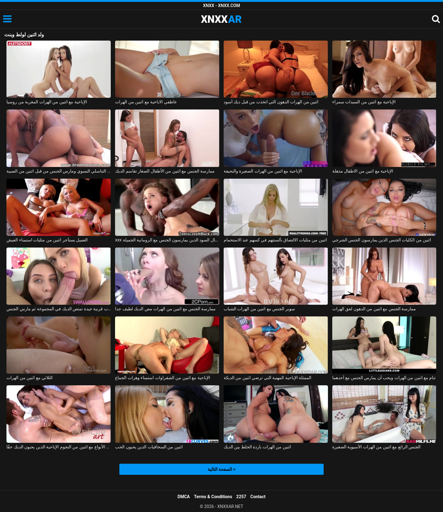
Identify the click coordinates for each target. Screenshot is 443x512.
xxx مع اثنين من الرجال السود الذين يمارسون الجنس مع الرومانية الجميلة (167, 239)
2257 (241, 496)
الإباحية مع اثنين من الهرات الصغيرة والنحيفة (263, 171)
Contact (257, 496)
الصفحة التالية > (221, 469)
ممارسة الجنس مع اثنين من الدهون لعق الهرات (374, 308)
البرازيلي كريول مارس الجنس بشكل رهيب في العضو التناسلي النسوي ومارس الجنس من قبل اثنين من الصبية (58, 171)
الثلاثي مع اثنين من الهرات (29, 377)
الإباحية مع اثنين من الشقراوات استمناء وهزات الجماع (162, 377)
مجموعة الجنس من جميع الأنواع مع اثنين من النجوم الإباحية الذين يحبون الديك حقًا (58, 446)
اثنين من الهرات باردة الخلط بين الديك (257, 446)
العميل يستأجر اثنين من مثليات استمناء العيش (47, 239)
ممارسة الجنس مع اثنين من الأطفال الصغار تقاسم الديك (165, 171)
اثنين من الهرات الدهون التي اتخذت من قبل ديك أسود (271, 101)
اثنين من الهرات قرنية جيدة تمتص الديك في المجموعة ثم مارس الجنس (58, 308)
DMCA (184, 496)
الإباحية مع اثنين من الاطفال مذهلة (362, 171)
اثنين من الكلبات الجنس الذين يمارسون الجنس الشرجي (381, 239)
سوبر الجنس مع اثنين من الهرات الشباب (259, 308)
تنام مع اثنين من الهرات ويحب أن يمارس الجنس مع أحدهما (384, 377)
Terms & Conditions (213, 496)
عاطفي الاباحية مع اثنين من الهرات (146, 101)
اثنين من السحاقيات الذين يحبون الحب (148, 446)
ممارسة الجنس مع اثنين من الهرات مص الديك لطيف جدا (165, 308)
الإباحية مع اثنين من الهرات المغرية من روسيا (46, 101)
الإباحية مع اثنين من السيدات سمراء (364, 101)
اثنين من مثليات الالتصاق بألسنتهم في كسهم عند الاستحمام (275, 239)
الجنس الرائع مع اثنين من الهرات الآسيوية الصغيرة (376, 446)
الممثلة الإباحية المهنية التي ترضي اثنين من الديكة (267, 377)
